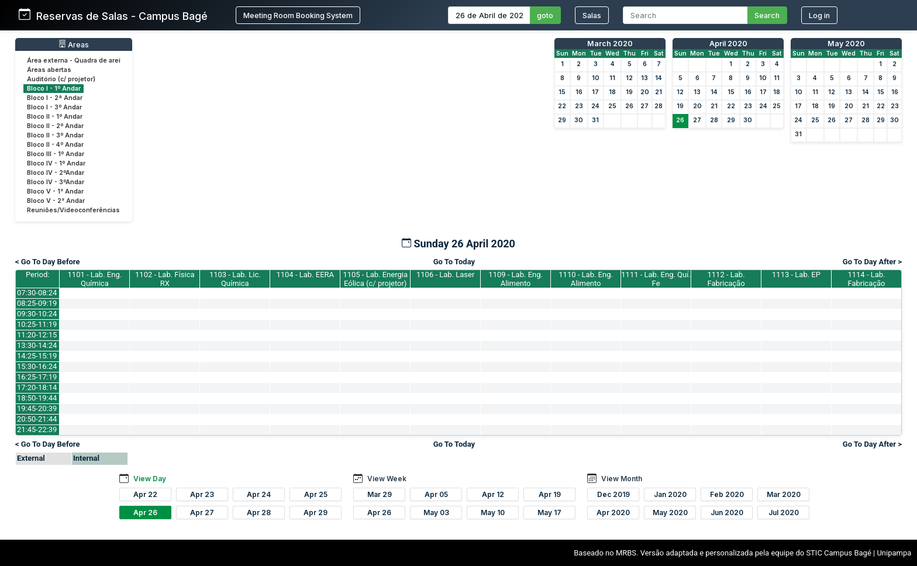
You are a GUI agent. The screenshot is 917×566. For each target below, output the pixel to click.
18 (612, 92)
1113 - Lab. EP (796, 274)
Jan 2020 (670, 494)
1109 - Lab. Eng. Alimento (515, 279)
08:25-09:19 (37, 303)
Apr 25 (316, 494)
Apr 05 (436, 494)
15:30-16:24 (37, 366)
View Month (621, 478)
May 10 (493, 512)
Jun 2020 (727, 512)
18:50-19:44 (37, 398)
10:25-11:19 (37, 324)
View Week (386, 478)
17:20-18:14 (37, 387)
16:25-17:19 (37, 376)
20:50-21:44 (37, 419)
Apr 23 (202, 494)
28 (658, 106)
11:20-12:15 (37, 334)
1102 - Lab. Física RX (164, 279)
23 (579, 106)
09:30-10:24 (37, 313)
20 (644, 92)
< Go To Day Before (47, 261)
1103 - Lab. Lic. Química (235, 279)
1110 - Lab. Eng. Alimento (586, 279)
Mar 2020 (784, 494)
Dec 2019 (613, 494)
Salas (591, 15)
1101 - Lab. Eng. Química (95, 279)
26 (629, 106)
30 (578, 120)
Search (767, 15)
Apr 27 (202, 512)
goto (545, 15)
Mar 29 (379, 494)
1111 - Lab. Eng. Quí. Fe (656, 279)
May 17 (549, 512)
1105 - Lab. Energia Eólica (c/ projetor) (375, 279)
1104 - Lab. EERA (305, 274)
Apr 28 (259, 512)
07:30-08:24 (37, 292)
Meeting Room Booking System (298, 15)
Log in (819, 15)
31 (595, 120)
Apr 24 (259, 494)
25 (612, 106)
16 (578, 92)
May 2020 (846, 43)
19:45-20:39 (37, 408)
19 (629, 92)
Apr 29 (316, 512)
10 (595, 78)
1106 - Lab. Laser (445, 274)
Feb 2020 (727, 494)
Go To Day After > (872, 261)
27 (644, 106)
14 (658, 78)
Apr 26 (145, 512)
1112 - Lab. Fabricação (726, 279)
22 (562, 106)
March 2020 (610, 43)
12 (629, 78)
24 (595, 106)
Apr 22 (145, 494)
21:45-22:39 (37, 429)
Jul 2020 (783, 512)
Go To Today (454, 261)
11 (612, 78)
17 (595, 92)
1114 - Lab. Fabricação (866, 279)
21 (658, 92)
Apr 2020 (613, 512)
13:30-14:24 (37, 345)
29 (562, 120)
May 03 (436, 512)
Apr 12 (493, 494)
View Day (149, 478)
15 (562, 92)
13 (644, 78)
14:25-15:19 (37, 355)
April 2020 (728, 43)
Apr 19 (550, 494)
